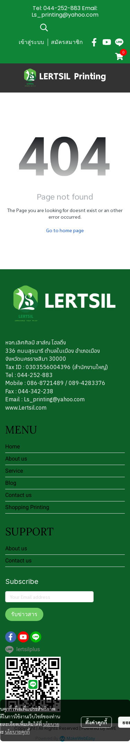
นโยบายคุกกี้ (17, 731)
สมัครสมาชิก (67, 42)
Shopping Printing (27, 507)
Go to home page (65, 230)
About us (16, 458)
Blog (10, 483)
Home (12, 446)
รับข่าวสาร (24, 614)
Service (14, 470)
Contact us (18, 495)
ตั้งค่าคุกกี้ (96, 722)
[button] (81, 27)
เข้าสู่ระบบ (31, 42)
